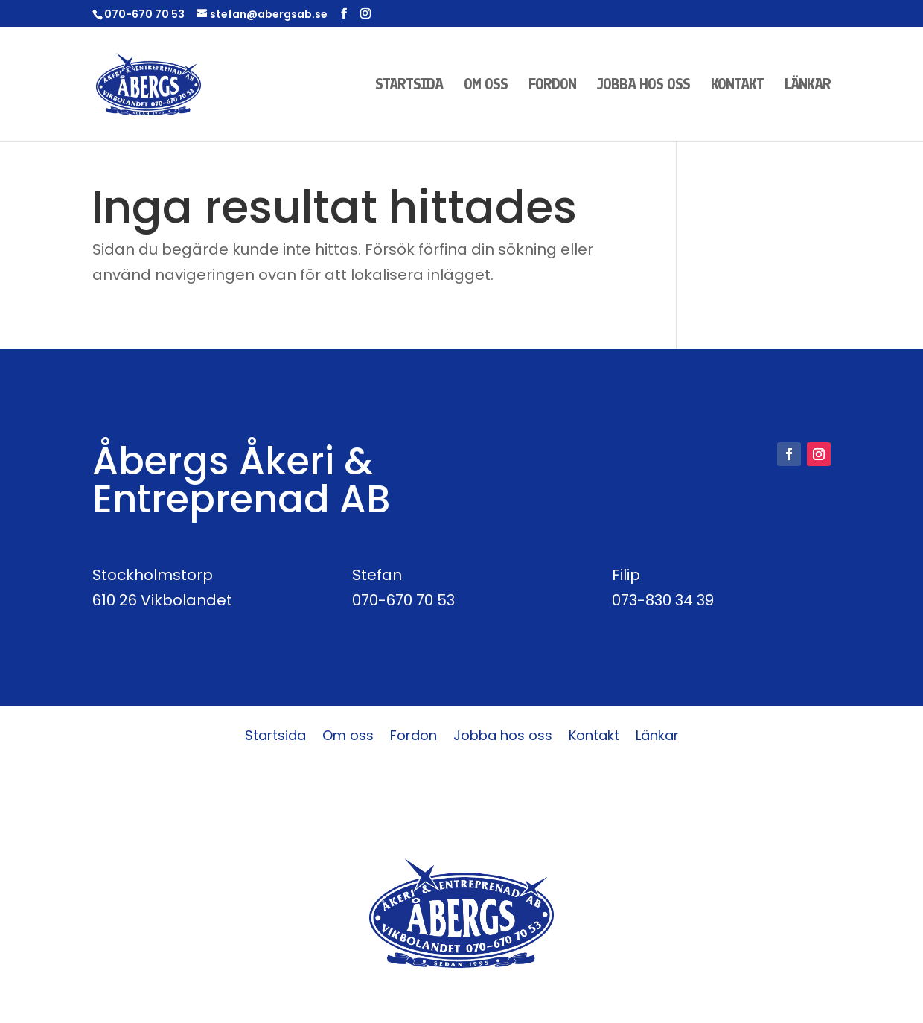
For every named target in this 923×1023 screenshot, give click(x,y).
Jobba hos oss (643, 86)
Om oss (486, 86)
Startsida (409, 86)
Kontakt (737, 86)
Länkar (808, 86)
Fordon (552, 86)
